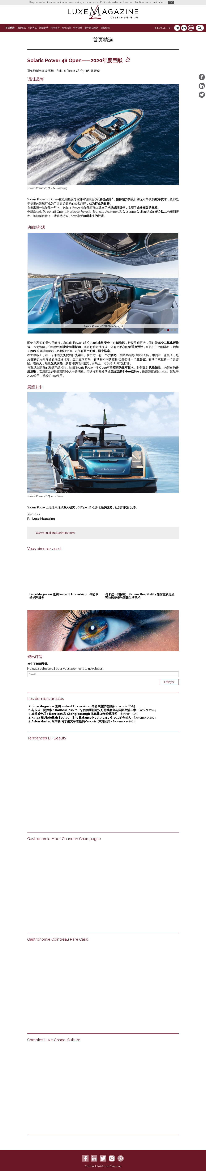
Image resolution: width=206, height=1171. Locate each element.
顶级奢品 (21, 27)
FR (177, 28)
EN (184, 28)
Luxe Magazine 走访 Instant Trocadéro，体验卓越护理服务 (73, 706)
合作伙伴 (77, 27)
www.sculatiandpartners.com (55, 532)
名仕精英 (66, 27)
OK (171, 2)
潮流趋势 (43, 27)
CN (191, 28)
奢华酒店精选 (91, 27)
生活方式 (32, 27)
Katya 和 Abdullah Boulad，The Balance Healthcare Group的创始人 (81, 717)
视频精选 (105, 27)
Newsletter (163, 27)
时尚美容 (55, 27)
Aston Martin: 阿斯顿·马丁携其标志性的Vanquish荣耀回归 (70, 721)
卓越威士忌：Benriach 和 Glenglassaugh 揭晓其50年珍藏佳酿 (74, 713)
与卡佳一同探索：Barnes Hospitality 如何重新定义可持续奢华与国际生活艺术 (139, 596)
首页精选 (9, 27)
